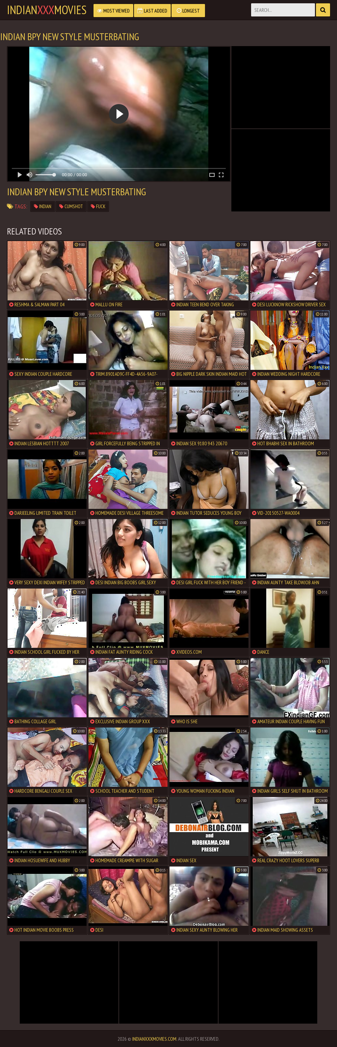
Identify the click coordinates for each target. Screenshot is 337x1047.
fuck (98, 206)
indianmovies (47, 9)
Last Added (152, 10)
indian (42, 206)
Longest (188, 10)
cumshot (71, 206)
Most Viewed (113, 10)
